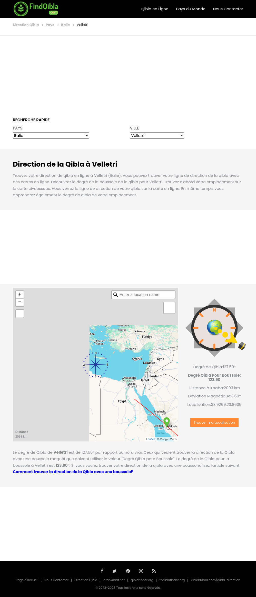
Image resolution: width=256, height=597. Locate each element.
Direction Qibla (86, 580)
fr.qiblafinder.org (172, 580)
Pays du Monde (190, 9)
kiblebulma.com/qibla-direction (215, 580)
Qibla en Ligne (155, 9)
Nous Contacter (228, 9)
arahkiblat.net (114, 580)
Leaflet (150, 439)
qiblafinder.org (142, 580)
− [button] (20, 302)
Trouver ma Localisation (214, 422)
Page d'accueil (27, 580)
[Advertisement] (128, 73)
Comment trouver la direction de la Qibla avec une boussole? (73, 471)
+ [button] (20, 295)
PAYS (18, 128)
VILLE (134, 128)
